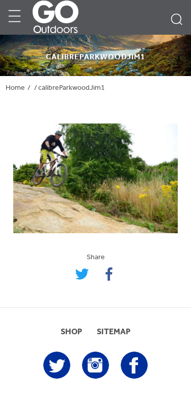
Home (15, 88)
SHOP (71, 332)
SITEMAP (113, 332)
